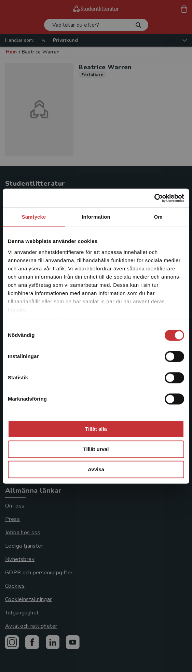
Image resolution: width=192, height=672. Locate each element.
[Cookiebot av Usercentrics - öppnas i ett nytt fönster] (154, 198)
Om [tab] (158, 217)
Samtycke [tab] (34, 217)
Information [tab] (96, 217)
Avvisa (96, 469)
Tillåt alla (96, 429)
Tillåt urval (96, 449)
